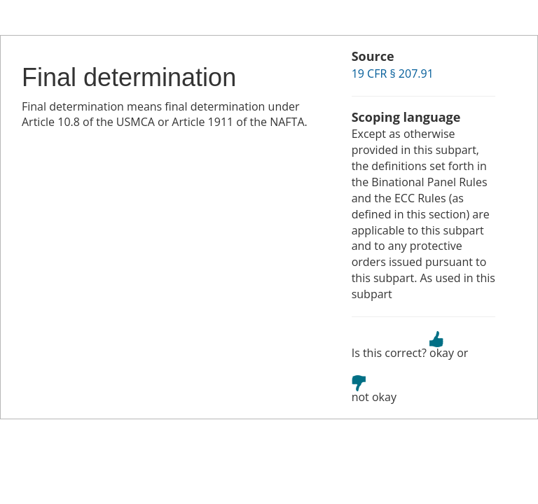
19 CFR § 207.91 (393, 73)
